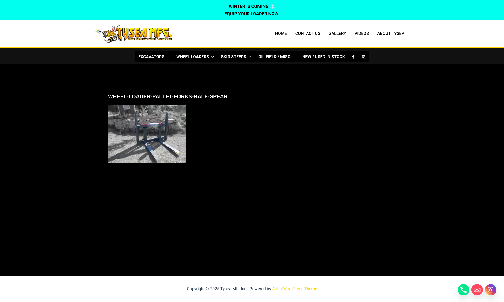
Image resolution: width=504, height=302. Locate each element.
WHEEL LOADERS (195, 57)
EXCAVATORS (154, 57)
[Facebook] (353, 56)
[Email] (477, 289)
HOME (281, 33)
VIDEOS (362, 33)
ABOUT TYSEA (390, 33)
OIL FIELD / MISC (277, 57)
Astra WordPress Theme (294, 288)
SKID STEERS (236, 57)
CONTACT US (307, 33)
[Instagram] (363, 56)
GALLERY (337, 33)
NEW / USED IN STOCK (323, 56)
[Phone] (463, 289)
